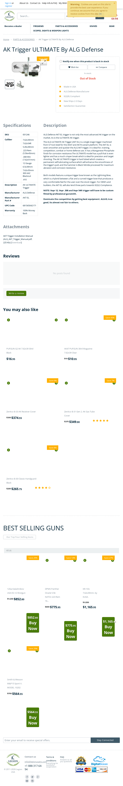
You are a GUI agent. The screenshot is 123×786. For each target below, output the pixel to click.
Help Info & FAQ (49, 3)
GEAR (112, 26)
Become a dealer (13, 26)
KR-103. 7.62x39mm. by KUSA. (90, 592)
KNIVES (93, 26)
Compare (101, 67)
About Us (24, 3)
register (8, 5)
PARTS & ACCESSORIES (66, 26)
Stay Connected (105, 740)
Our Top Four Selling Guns (19, 537)
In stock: (87, 73)
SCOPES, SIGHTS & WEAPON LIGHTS (51, 30)
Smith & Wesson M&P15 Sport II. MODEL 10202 (15, 683)
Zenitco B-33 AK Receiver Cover (21, 411)
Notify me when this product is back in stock (84, 61)
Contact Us (35, 3)
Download (16, 242)
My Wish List (65, 3)
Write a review (16, 293)
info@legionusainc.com (36, 761)
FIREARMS (38, 26)
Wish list (73, 67)
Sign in (8, 3)
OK (100, 13)
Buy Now (32, 623)
